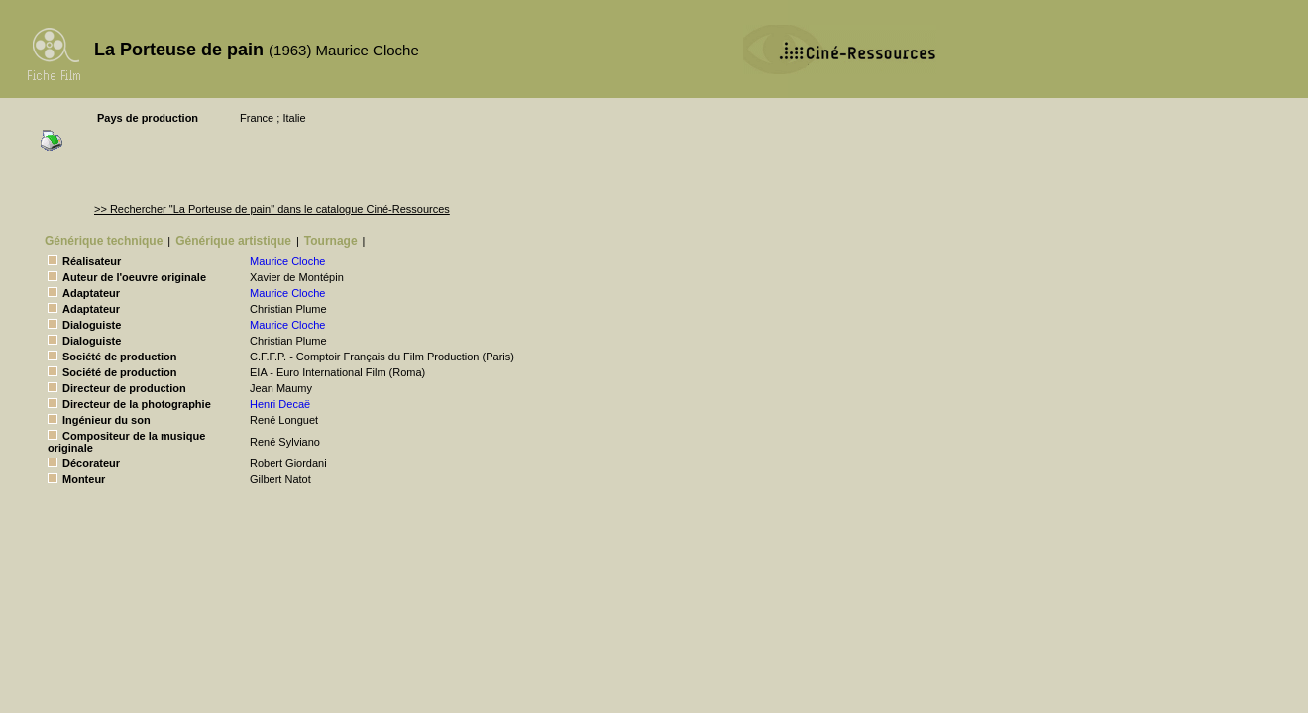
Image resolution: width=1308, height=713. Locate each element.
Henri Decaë (280, 404)
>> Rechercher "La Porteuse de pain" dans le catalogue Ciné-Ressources (272, 209)
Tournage (331, 241)
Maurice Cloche (287, 261)
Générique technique (104, 241)
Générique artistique (233, 241)
